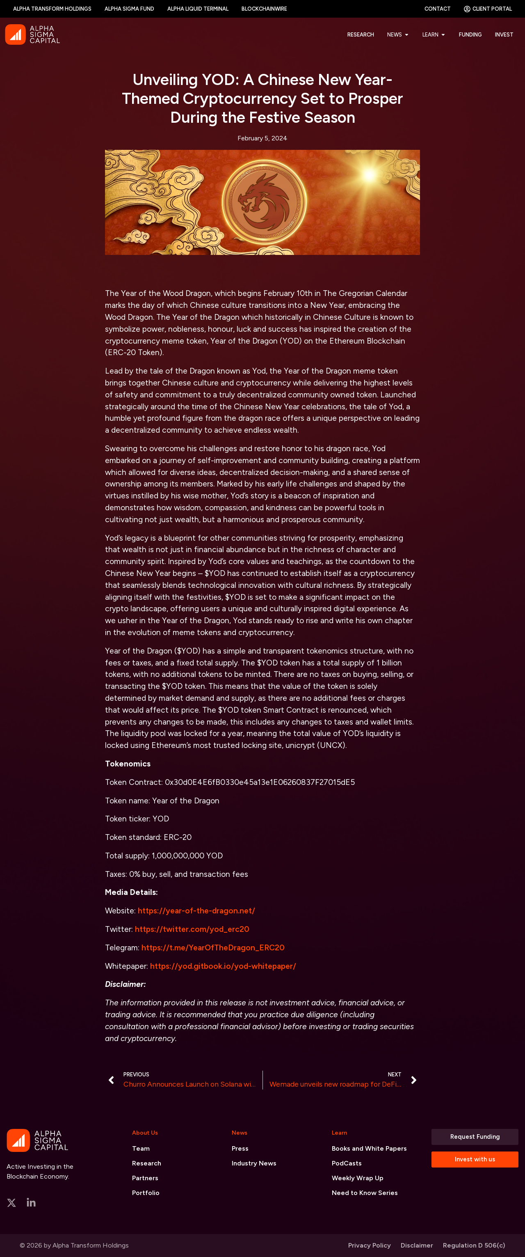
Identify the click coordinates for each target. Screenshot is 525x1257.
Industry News (254, 1163)
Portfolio (146, 1193)
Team (141, 1148)
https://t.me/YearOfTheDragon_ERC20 (213, 947)
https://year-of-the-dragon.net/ (196, 910)
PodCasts (347, 1163)
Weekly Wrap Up (357, 1178)
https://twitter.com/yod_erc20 (192, 929)
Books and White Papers (369, 1148)
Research (146, 1163)
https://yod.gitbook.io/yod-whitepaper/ (223, 966)
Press (240, 1148)
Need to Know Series (365, 1193)
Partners (145, 1178)
